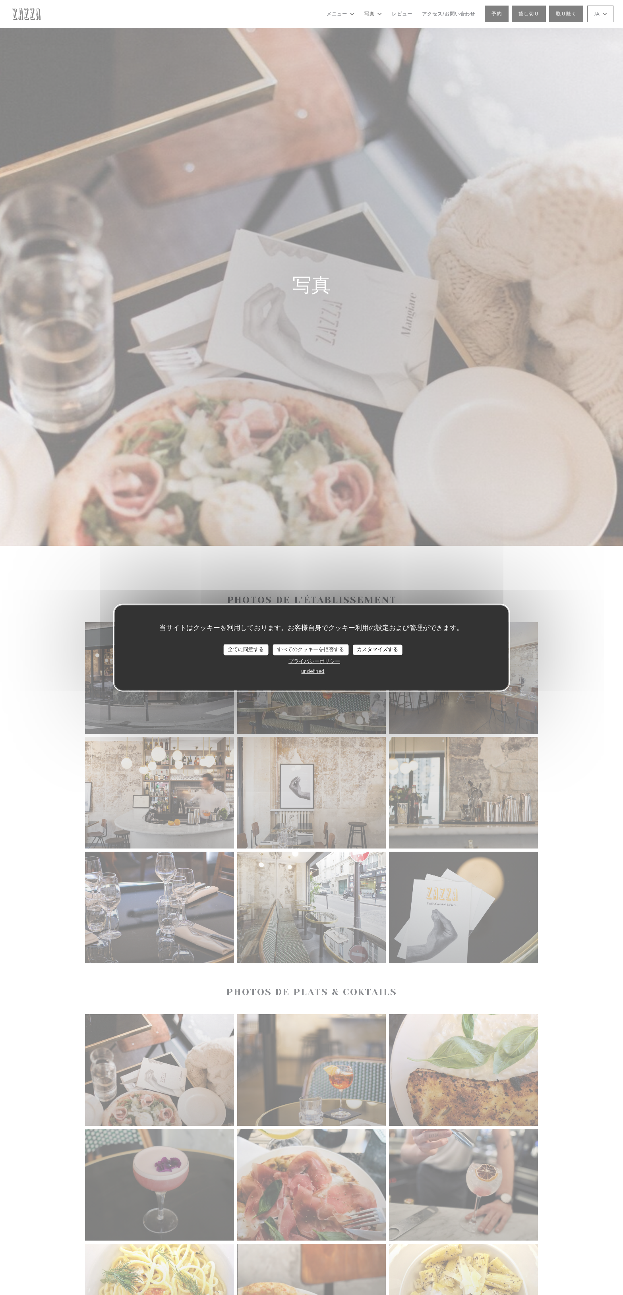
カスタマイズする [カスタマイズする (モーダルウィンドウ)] (377, 649)
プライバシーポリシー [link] (314, 661)
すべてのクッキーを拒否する (310, 649)
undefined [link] (312, 671)
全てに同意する (246, 649)
